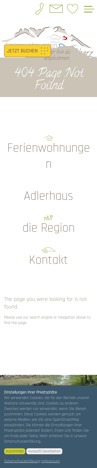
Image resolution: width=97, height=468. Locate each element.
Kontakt (48, 260)
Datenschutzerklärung (22, 461)
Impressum (50, 461)
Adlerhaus (48, 196)
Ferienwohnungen (48, 156)
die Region (49, 228)
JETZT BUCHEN (22, 50)
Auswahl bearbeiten (44, 451)
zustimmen (15, 451)
